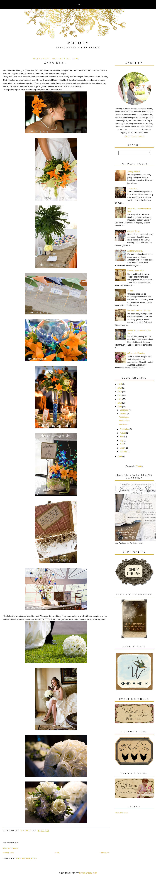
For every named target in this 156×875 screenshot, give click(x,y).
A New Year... (133, 188)
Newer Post (8, 853)
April (122, 444)
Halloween (123, 424)
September (124, 429)
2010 (120, 403)
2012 (120, 395)
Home (78, 4)
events (120, 813)
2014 (120, 388)
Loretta (130, 291)
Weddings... (124, 417)
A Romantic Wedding (136, 353)
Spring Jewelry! (133, 171)
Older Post (104, 853)
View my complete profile (134, 136)
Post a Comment (10, 848)
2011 (120, 399)
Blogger (139, 466)
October (123, 414)
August (123, 433)
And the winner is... (135, 251)
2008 (120, 456)
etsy (116, 813)
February (123, 452)
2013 (120, 392)
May (121, 440)
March (122, 448)
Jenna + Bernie (133, 231)
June (122, 437)
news (126, 813)
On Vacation (124, 421)
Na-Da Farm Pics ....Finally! (138, 311)
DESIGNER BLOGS (88, 873)
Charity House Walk (135, 271)
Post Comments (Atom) (26, 858)
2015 (120, 384)
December (124, 410)
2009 (120, 407)
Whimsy (78, 43)
